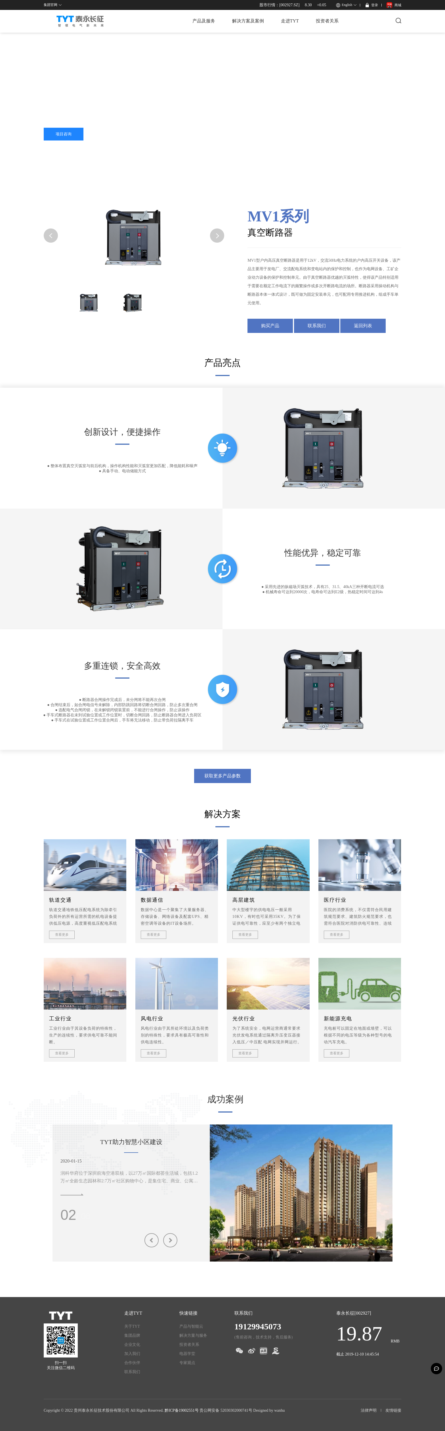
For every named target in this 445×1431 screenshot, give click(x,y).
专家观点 (187, 1363)
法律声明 (369, 1410)
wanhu (279, 1410)
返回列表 (363, 325)
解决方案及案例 (248, 20)
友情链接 (393, 1410)
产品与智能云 (191, 1326)
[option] (301, 1187)
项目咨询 (64, 134)
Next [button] (170, 1240)
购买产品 (270, 325)
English (347, 5)
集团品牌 (132, 1335)
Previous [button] (151, 1240)
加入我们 (132, 1354)
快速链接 (188, 1313)
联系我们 (317, 325)
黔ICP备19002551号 (182, 1410)
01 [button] (68, 1215)
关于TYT (132, 1326)
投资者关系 (327, 20)
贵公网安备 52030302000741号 (226, 1410)
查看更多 (62, 935)
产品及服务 (203, 20)
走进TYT (290, 20)
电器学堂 (187, 1354)
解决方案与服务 (193, 1335)
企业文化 (132, 1344)
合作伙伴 (132, 1363)
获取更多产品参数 (222, 775)
